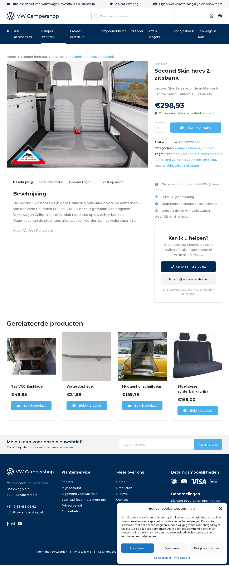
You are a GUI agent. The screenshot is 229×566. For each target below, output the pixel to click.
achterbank (172, 154)
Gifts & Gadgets (153, 34)
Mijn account (71, 489)
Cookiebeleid (162, 557)
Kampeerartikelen (113, 31)
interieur (209, 160)
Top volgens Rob (207, 34)
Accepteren (138, 548)
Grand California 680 (177, 160)
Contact (67, 483)
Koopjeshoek (184, 31)
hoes (198, 160)
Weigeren (172, 548)
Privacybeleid (181, 557)
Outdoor (137, 31)
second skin (164, 166)
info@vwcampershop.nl (188, 280)
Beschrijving (23, 182)
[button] (221, 509)
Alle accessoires (23, 34)
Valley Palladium (186, 166)
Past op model (113, 182)
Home (11, 57)
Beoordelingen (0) (82, 182)
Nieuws (122, 495)
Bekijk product (31, 406)
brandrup (190, 154)
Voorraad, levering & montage (84, 500)
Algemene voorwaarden (80, 495)
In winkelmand (196, 128)
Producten (124, 489)
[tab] (25, 183)
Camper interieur (47, 34)
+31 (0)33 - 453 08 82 (188, 267)
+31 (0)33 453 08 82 (21, 507)
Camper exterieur (77, 34)
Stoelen (58, 57)
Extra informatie (51, 182)
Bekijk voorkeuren (206, 548)
